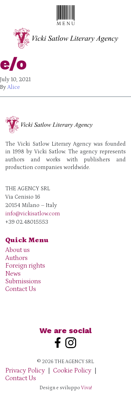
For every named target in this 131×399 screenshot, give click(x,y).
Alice (13, 87)
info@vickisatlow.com (32, 213)
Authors (16, 258)
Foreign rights (25, 265)
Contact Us (20, 289)
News (13, 273)
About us (17, 250)
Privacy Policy (25, 370)
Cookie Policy (72, 370)
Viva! (86, 388)
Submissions (23, 281)
